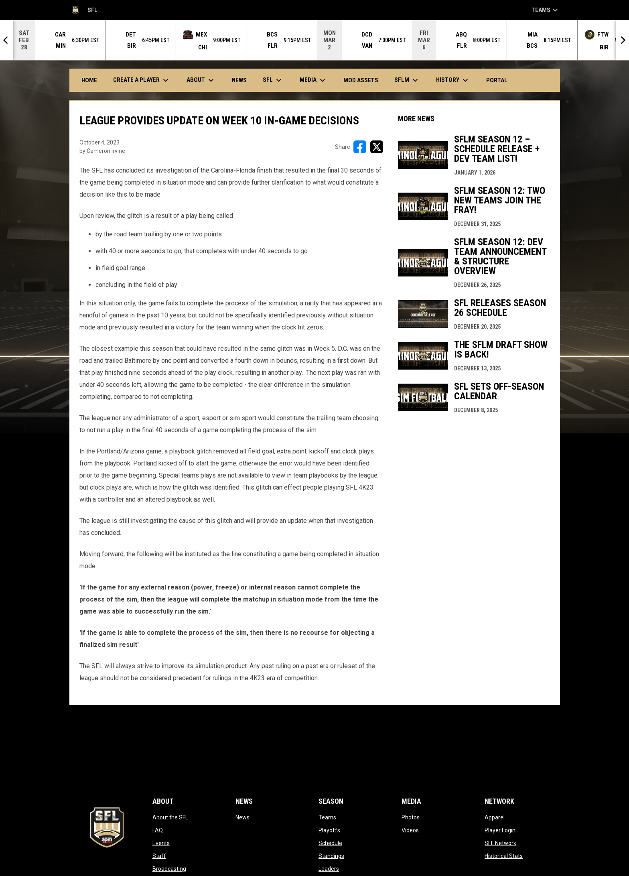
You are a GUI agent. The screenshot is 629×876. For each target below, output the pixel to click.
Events (161, 843)
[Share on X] (376, 146)
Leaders (329, 869)
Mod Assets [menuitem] (360, 80)
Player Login (500, 830)
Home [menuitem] (89, 80)
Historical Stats (504, 856)
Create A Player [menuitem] (141, 80)
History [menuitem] (453, 80)
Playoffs (329, 830)
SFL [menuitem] (273, 80)
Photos (411, 817)
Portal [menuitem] (499, 80)
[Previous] (6, 40)
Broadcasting (169, 869)
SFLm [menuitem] (407, 80)
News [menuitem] (239, 80)
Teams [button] (546, 10)
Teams (327, 817)
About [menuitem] (201, 80)
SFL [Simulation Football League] (83, 10)
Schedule (330, 843)
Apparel (495, 817)
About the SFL (170, 817)
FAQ (157, 830)
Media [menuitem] (313, 80)
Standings (331, 856)
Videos (410, 830)
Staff (159, 856)
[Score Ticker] (314, 40)
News (242, 817)
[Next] (622, 40)
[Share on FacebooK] (359, 146)
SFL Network (500, 843)
